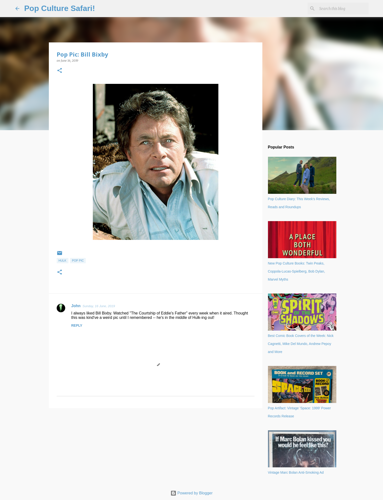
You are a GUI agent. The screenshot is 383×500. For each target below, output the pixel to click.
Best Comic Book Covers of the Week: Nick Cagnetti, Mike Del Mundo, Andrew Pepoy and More (301, 344)
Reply (76, 325)
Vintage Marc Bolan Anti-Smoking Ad (296, 472)
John (76, 306)
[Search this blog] (343, 8)
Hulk (62, 260)
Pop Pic (78, 260)
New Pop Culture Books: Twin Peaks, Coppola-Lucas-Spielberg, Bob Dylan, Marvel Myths (296, 271)
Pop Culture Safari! (59, 8)
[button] (60, 71)
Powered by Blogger (191, 493)
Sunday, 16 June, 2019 (99, 306)
